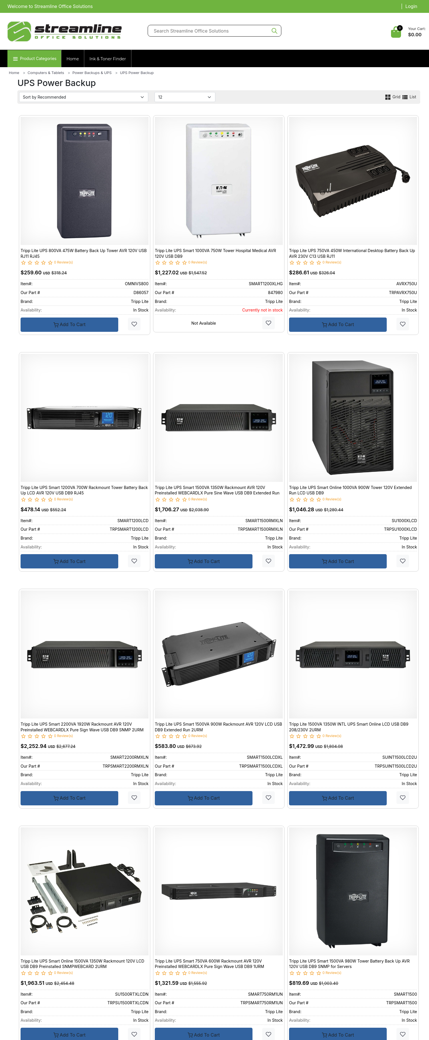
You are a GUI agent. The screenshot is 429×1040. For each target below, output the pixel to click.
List (409, 96)
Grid (393, 96)
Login (411, 6)
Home (73, 58)
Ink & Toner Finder (107, 58)
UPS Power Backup (137, 72)
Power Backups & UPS (92, 72)
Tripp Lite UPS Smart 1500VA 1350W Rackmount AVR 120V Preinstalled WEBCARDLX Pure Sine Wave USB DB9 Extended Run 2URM (217, 493)
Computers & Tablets (46, 72)
